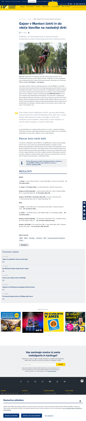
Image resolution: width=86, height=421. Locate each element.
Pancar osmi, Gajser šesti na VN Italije (14, 278)
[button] (84, 6)
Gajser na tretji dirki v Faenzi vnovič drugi (15, 259)
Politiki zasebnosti (52, 371)
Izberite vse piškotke (11, 416)
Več (3, 261)
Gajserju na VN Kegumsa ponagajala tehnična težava (19, 287)
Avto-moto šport (23, 19)
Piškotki (69, 393)
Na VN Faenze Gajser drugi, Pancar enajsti (15, 268)
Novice (30, 19)
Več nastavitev (49, 416)
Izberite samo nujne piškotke (31, 416)
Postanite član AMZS (51, 393)
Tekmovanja (27, 393)
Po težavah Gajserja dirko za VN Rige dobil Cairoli (18, 296)
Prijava (61, 364)
